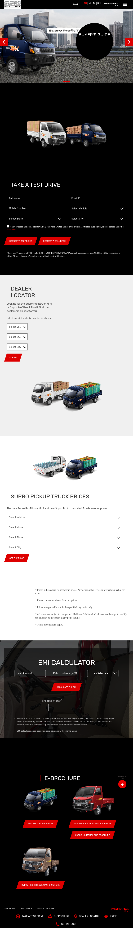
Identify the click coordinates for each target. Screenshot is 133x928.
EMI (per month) (52, 700)
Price (110, 917)
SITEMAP (9, 908)
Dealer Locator (86, 917)
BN (99, 3)
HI (89, 3)
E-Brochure (58, 917)
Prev (4, 42)
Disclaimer (26, 908)
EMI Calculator (45, 908)
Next (129, 42)
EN (85, 3)
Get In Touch (66, 925)
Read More (11, 230)
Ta (94, 3)
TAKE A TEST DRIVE (29, 917)
